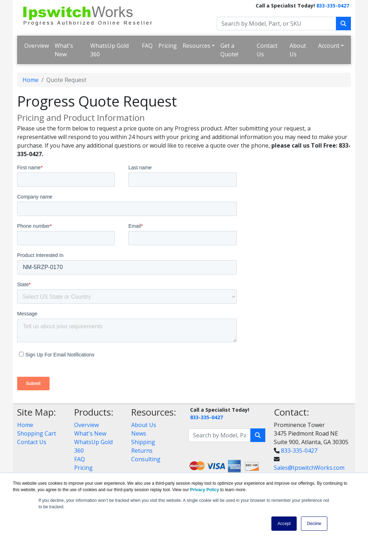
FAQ (147, 46)
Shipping (143, 442)
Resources (196, 46)
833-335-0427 (332, 5)
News (138, 433)
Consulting (145, 459)
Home (30, 80)
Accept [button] (284, 523)
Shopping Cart (36, 433)
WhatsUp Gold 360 (109, 50)
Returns (142, 450)
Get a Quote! (229, 50)
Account (328, 46)
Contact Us (267, 50)
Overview (36, 46)
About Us (298, 50)
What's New (64, 50)
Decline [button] (314, 523)
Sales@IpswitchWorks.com (309, 468)
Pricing (167, 46)
